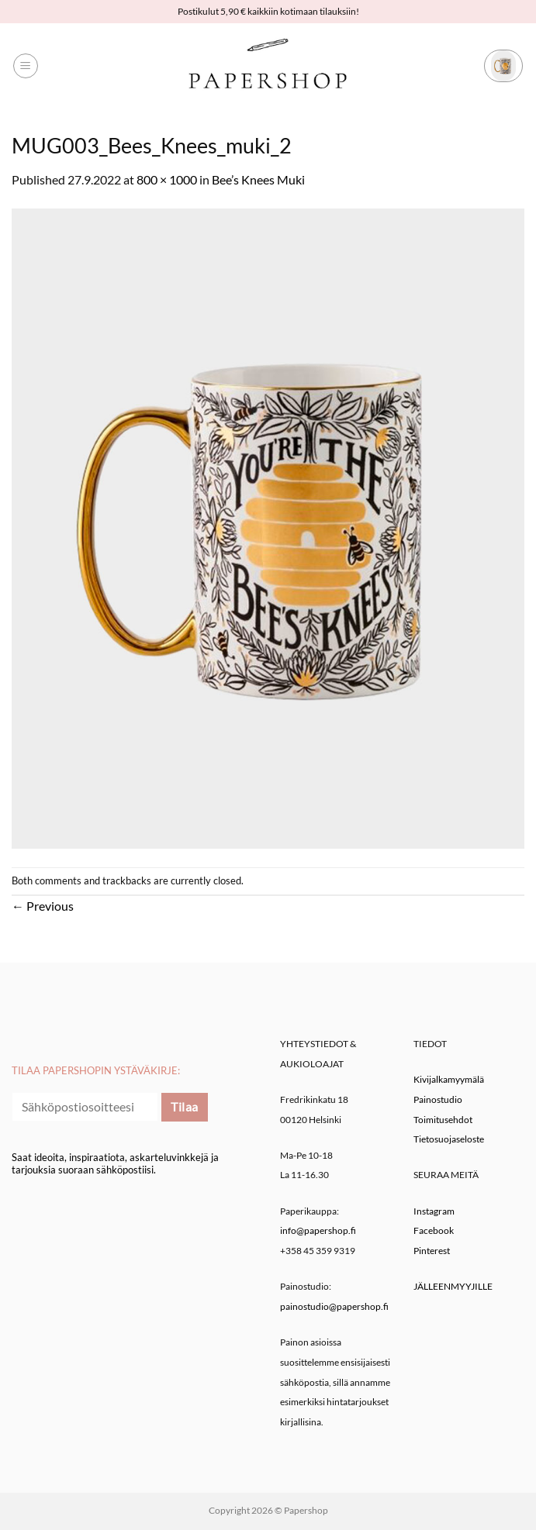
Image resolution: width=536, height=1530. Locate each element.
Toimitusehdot (442, 1119)
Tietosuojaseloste (448, 1139)
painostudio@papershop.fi (334, 1306)
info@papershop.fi (318, 1230)
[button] (25, 65)
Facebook (433, 1230)
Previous (43, 905)
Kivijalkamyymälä (448, 1079)
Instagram (434, 1211)
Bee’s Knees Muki (258, 179)
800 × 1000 (167, 179)
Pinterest (431, 1250)
